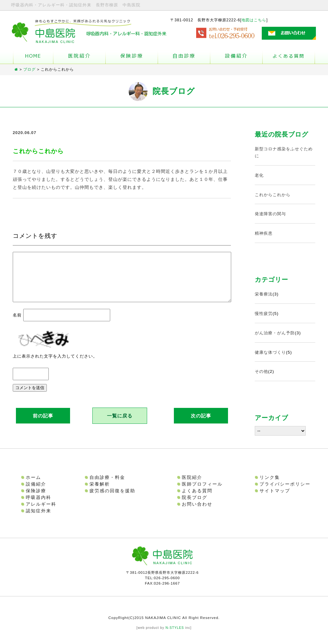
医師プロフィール (202, 484)
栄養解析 (99, 484)
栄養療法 (264, 294)
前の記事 (43, 423)
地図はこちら (253, 20)
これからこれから (272, 194)
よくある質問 (288, 57)
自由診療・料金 (107, 477)
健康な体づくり (270, 352)
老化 (259, 175)
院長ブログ (194, 497)
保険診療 (36, 490)
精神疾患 (264, 233)
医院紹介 (192, 477)
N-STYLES (175, 627)
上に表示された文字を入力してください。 (55, 363)
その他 (261, 371)
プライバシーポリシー (285, 484)
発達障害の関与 (270, 213)
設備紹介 (236, 57)
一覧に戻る (119, 423)
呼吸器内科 (38, 497)
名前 (17, 322)
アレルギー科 (41, 504)
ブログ (29, 69)
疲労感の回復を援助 (112, 490)
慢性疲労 (264, 313)
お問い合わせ (197, 504)
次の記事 (201, 423)
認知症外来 (38, 510)
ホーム (33, 57)
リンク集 (270, 477)
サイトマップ (275, 490)
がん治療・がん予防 (275, 333)
